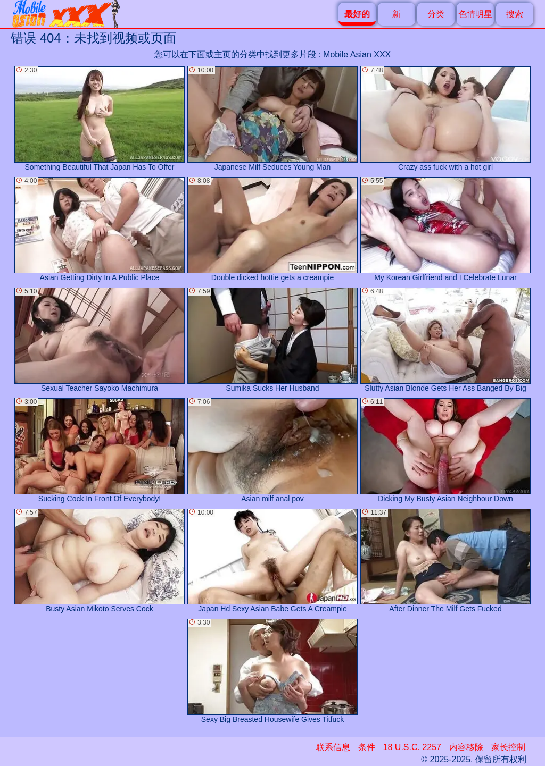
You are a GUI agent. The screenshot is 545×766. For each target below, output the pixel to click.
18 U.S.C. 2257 (412, 747)
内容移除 (466, 747)
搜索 (514, 14)
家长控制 (508, 747)
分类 (435, 14)
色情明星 (475, 14)
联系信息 (333, 747)
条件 (366, 747)
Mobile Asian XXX (357, 54)
